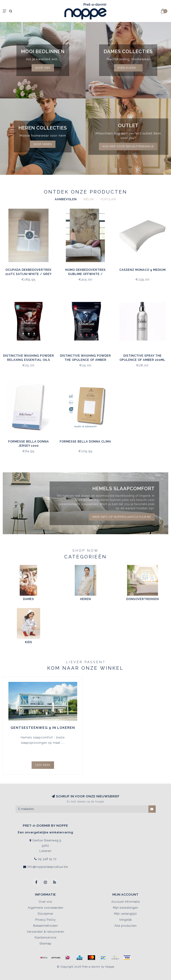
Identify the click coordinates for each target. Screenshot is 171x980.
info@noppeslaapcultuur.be (47, 867)
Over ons (45, 901)
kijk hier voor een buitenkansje (128, 146)
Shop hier (42, 67)
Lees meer (42, 764)
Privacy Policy (45, 919)
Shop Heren (43, 144)
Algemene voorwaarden (45, 907)
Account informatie (125, 901)
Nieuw (88, 199)
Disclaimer (45, 913)
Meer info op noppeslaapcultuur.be (122, 516)
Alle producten (125, 925)
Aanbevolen (66, 199)
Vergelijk (125, 919)
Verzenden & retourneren (45, 931)
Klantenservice (45, 937)
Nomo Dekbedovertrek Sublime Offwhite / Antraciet (85, 274)
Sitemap (45, 943)
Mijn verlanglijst (125, 913)
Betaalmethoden (45, 925)
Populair (108, 199)
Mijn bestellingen (125, 907)
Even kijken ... (128, 67)
